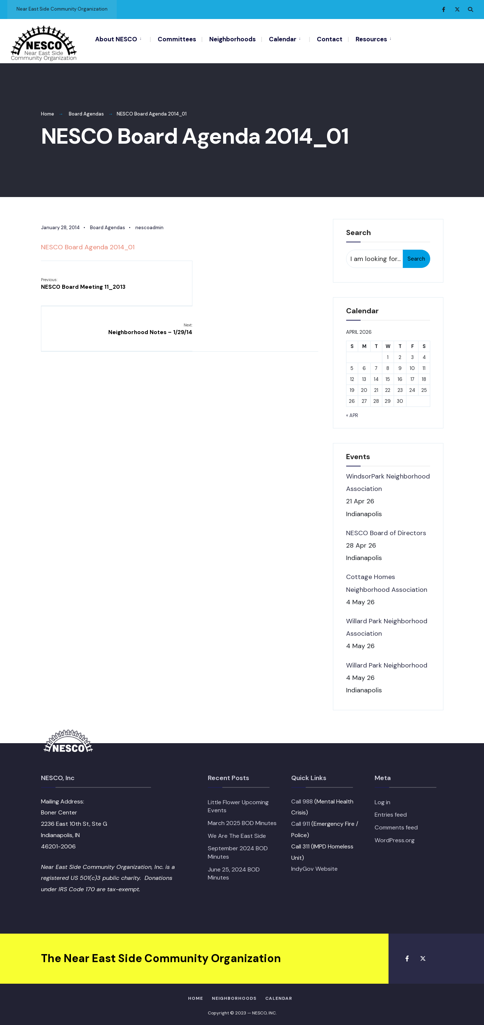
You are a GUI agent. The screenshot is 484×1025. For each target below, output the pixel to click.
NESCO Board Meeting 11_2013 (83, 280)
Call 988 (302, 798)
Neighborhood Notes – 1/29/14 (276, 280)
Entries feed (391, 811)
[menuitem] (122, 38)
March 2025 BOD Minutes (242, 820)
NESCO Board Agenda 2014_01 (88, 243)
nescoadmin (149, 224)
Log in (382, 799)
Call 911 (300, 820)
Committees (177, 39)
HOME (195, 995)
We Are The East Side (237, 832)
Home (47, 110)
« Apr (352, 412)
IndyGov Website (314, 865)
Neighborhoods (232, 39)
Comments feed (396, 824)
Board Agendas (86, 110)
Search (416, 255)
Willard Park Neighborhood (386, 661)
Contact (329, 39)
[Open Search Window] (470, 9)
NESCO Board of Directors (386, 529)
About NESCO (116, 39)
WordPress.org (394, 837)
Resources (371, 39)
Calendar (282, 39)
